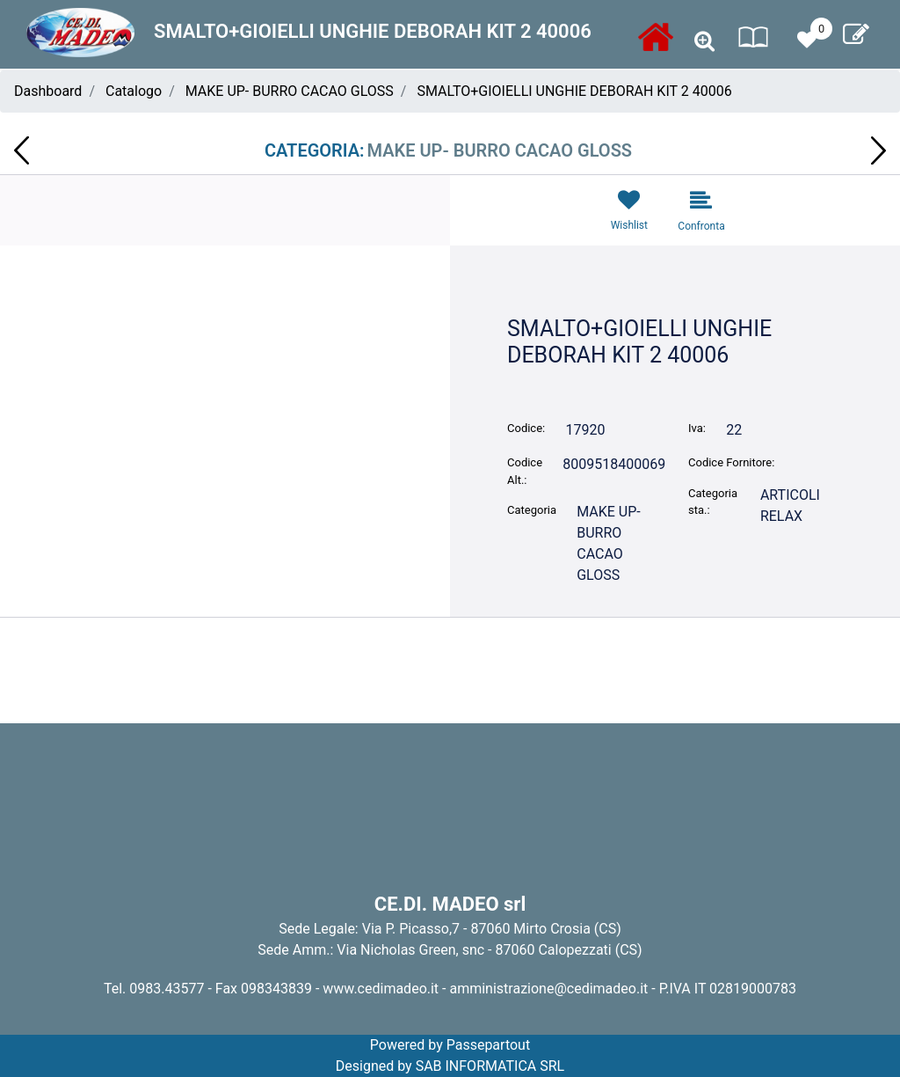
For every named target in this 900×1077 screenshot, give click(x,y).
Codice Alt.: (524, 471)
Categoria (531, 510)
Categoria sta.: (712, 502)
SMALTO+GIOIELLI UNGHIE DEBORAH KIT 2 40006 (574, 91)
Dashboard (48, 91)
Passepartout (488, 1045)
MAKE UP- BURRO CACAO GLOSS (289, 91)
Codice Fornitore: (731, 462)
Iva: (697, 428)
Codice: (526, 428)
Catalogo (133, 91)
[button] (704, 42)
